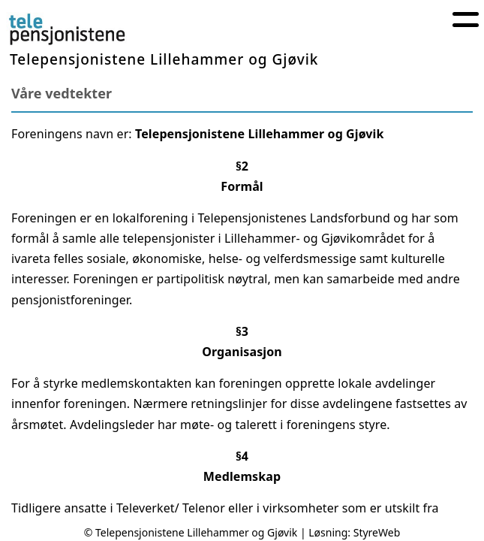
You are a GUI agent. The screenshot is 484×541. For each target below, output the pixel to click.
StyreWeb (377, 532)
